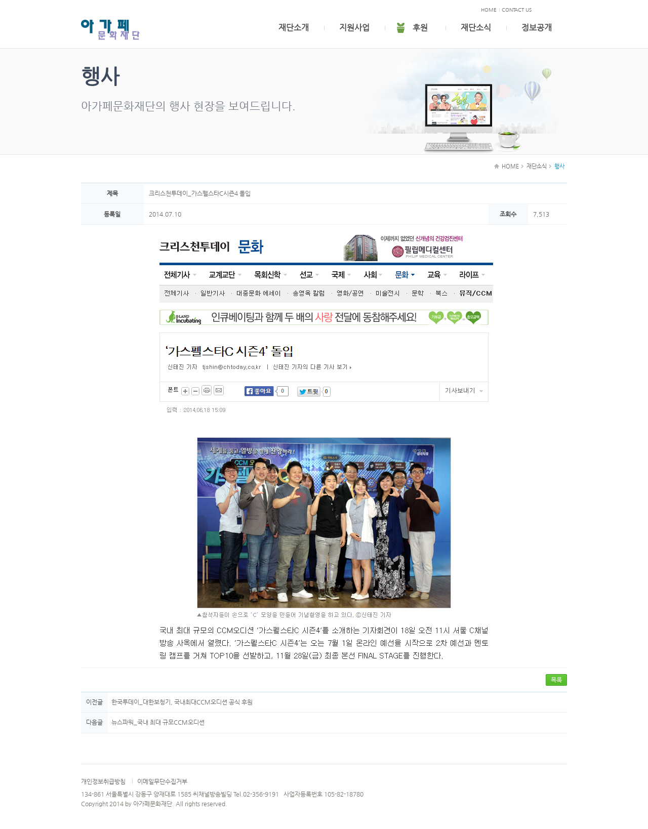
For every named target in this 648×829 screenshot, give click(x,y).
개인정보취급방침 (103, 781)
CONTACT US (517, 10)
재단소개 (293, 27)
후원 (420, 27)
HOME (489, 10)
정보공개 (536, 27)
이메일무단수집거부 (162, 781)
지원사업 (354, 27)
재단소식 (476, 27)
